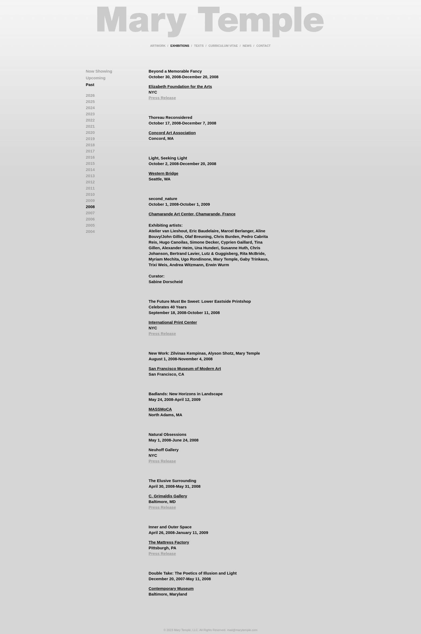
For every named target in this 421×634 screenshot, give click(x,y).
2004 (90, 231)
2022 (90, 120)
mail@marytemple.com (242, 630)
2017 (90, 151)
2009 (90, 200)
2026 (90, 95)
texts (199, 45)
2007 (90, 213)
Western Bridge (164, 173)
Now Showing (99, 71)
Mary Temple (210, 25)
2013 (90, 175)
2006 (90, 219)
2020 (90, 132)
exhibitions (179, 45)
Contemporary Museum (171, 588)
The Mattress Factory (169, 542)
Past (90, 84)
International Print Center (173, 322)
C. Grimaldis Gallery (168, 496)
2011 (90, 188)
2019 (90, 138)
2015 (90, 163)
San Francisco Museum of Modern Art (185, 368)
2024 (90, 107)
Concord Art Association (172, 132)
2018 (90, 145)
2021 (90, 126)
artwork (157, 45)
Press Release (162, 97)
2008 (90, 206)
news (247, 45)
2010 (90, 194)
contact (263, 45)
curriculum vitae (223, 45)
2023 (90, 114)
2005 (90, 225)
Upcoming (96, 78)
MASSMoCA (160, 409)
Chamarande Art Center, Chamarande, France (192, 214)
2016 (90, 157)
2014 (90, 169)
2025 (90, 101)
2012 (90, 182)
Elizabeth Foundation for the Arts (180, 86)
